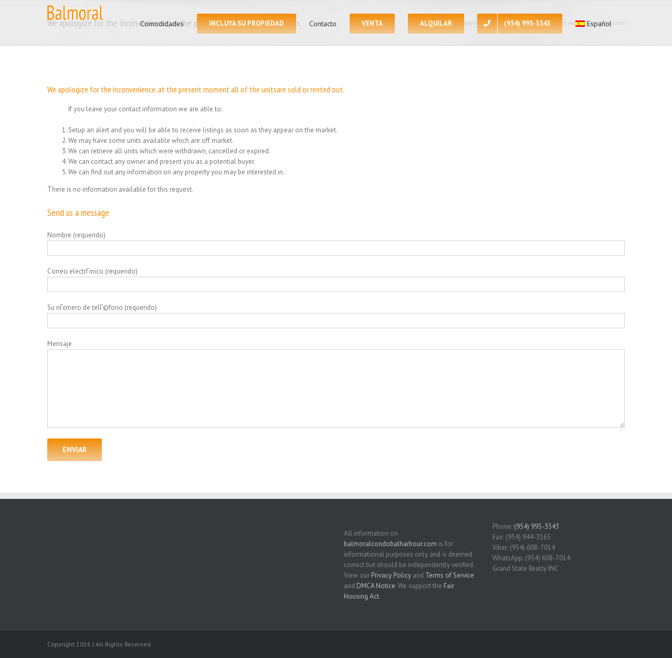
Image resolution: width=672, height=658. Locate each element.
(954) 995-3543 (536, 526)
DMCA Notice (375, 585)
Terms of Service (449, 575)
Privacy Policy (391, 575)
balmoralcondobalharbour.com (390, 543)
